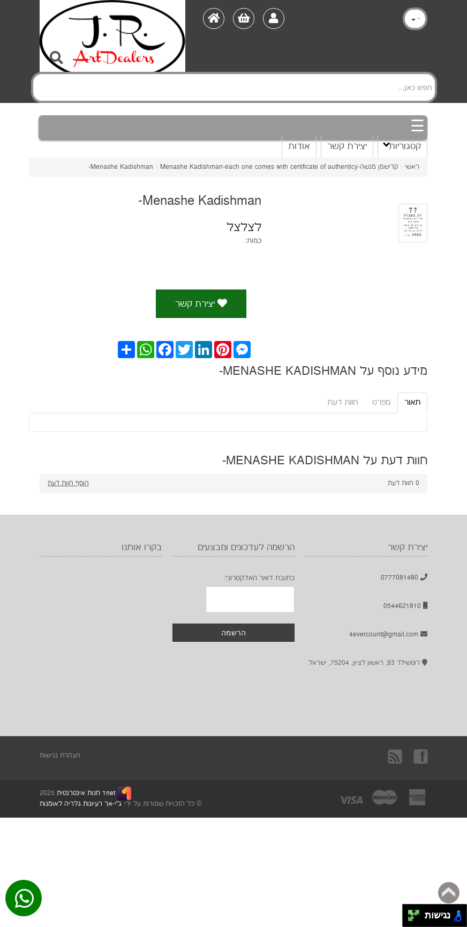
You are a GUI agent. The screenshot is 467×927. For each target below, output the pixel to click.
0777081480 (404, 578)
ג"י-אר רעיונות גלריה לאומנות (81, 804)
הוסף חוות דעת (68, 483)
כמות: (253, 240)
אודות (299, 146)
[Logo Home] (112, 19)
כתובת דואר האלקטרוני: (259, 578)
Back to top (448, 892)
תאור (412, 402)
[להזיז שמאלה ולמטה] (411, 919)
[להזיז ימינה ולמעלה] (417, 913)
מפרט (381, 402)
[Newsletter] (250, 599)
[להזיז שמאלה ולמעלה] (411, 913)
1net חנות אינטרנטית (85, 793)
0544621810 (405, 606)
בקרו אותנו (420, 756)
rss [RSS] (396, 756)
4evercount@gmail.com (388, 635)
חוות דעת (342, 402)
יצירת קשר (347, 146)
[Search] (234, 87)
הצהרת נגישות (60, 756)
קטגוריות (402, 146)
